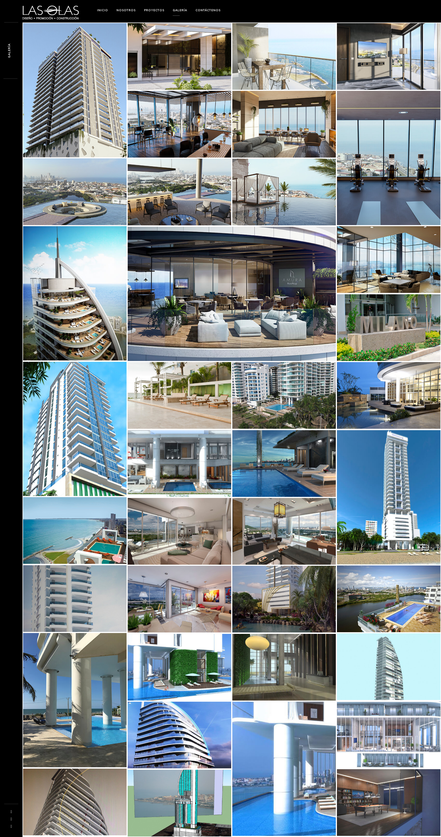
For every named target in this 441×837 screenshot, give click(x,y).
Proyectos (154, 10)
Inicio (102, 10)
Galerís (9, 51)
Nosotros (126, 10)
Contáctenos (207, 10)
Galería (180, 10)
